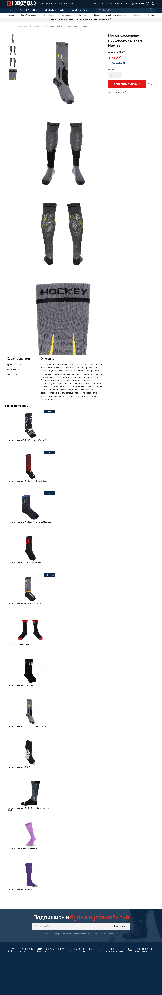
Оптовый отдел (83, 4)
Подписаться (119, 926)
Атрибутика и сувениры (116, 15)
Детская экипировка (54, 10)
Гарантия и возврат (66, 4)
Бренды (137, 15)
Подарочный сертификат (102, 4)
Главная (10, 26)
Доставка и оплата (48, 4)
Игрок (9, 10)
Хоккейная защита (28, 10)
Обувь (96, 15)
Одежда (82, 15)
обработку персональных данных (103, 934)
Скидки (151, 15)
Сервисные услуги (80, 10)
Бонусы (118, 4)
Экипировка (49, 15)
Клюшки (10, 15)
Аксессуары (67, 15)
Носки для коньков (38, 26)
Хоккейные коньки (29, 15)
